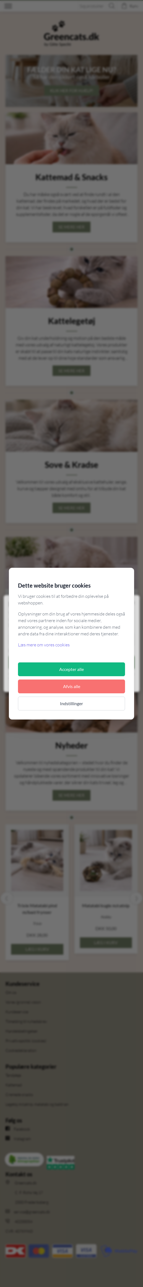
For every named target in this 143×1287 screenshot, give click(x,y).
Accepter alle (71, 669)
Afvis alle (71, 686)
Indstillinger (71, 703)
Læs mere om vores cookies (44, 645)
